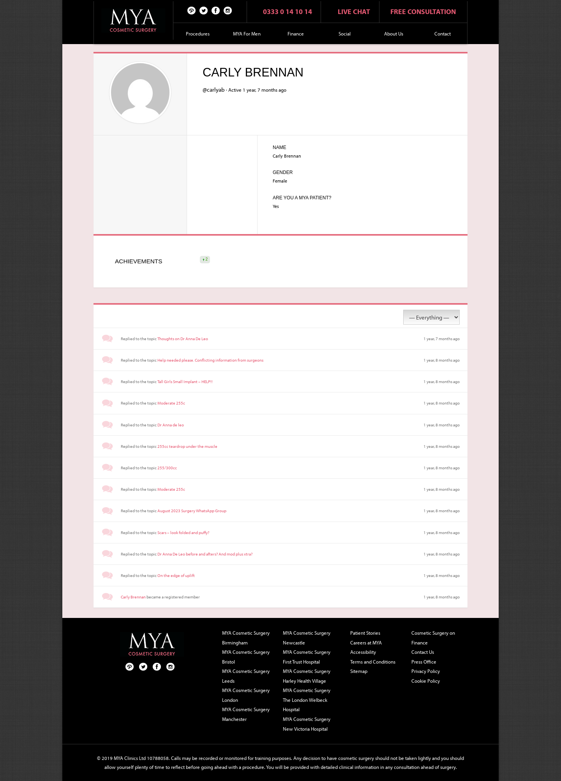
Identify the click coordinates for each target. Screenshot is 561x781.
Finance (296, 33)
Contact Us (422, 652)
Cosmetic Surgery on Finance (433, 638)
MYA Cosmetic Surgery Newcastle (306, 638)
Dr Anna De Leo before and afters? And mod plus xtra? (204, 554)
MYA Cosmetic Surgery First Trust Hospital (306, 657)
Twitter (203, 10)
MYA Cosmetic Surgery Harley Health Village (306, 676)
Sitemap (358, 671)
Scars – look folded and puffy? (183, 532)
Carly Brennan (133, 597)
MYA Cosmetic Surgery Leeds (246, 676)
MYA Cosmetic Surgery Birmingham (246, 638)
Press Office (423, 662)
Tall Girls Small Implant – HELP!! (185, 381)
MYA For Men (247, 33)
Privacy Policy (425, 671)
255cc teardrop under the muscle (187, 446)
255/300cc (167, 467)
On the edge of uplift (176, 575)
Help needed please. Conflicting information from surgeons (210, 360)
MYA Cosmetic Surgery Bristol (246, 657)
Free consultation (423, 11)
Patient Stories (365, 633)
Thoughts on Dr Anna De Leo (182, 338)
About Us (393, 33)
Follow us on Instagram (228, 10)
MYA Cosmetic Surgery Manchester (246, 714)
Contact (442, 33)
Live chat (354, 11)
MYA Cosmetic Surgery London (246, 695)
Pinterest (191, 10)
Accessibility (363, 652)
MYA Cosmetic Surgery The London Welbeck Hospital (306, 699)
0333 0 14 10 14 (287, 11)
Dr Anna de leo (170, 425)
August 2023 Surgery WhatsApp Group (191, 510)
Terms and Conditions (372, 662)
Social (345, 33)
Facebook (216, 10)
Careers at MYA (366, 642)
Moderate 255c (171, 403)
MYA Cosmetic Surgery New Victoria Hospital (306, 724)
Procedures (198, 33)
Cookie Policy (425, 681)
